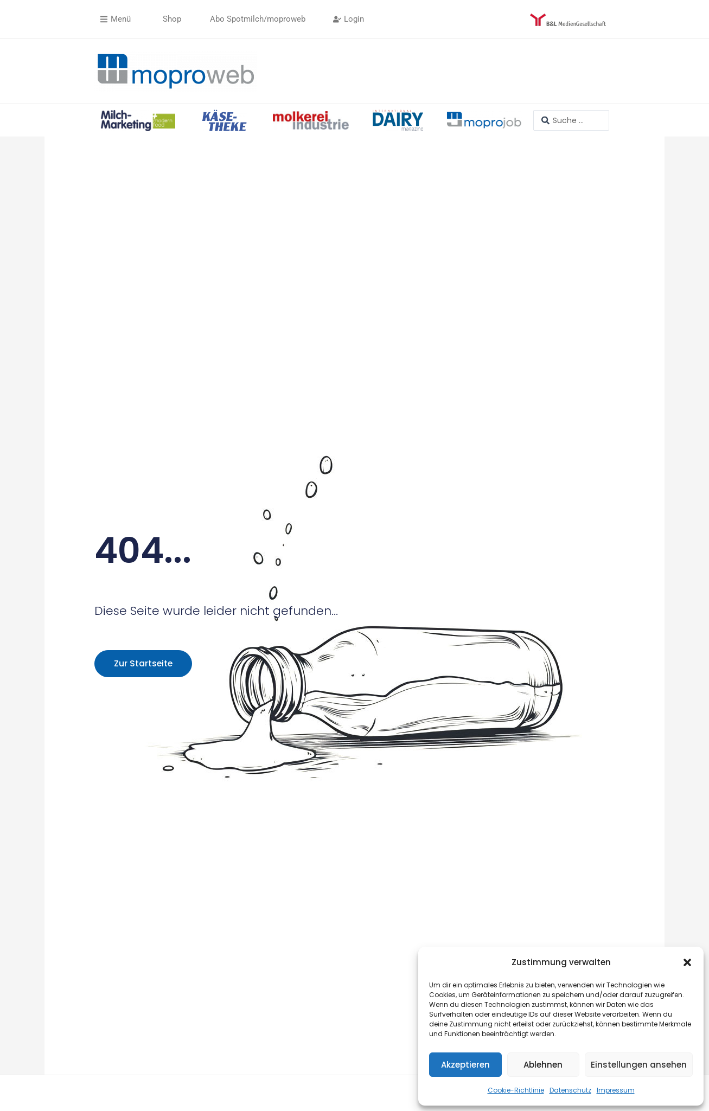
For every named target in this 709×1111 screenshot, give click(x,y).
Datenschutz (570, 1090)
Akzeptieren (465, 1064)
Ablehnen (543, 1064)
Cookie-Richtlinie (516, 1090)
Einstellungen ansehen (639, 1064)
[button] (687, 962)
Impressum (616, 1090)
